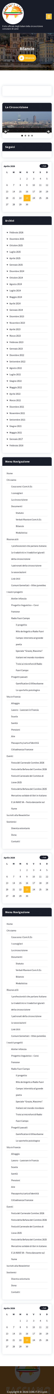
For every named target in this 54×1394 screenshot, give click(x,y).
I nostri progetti (15, 593)
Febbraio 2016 (16, 447)
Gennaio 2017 (16, 440)
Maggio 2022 (16, 389)
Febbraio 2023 (16, 343)
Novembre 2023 (17, 324)
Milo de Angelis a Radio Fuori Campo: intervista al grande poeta (30, 639)
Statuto (20, 514)
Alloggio (15, 705)
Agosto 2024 (16, 285)
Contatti (15, 843)
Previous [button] (6, 133)
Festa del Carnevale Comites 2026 (27, 764)
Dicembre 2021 (17, 408)
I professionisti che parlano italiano (29, 547)
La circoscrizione (19, 501)
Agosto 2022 (16, 369)
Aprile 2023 (15, 331)
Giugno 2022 (16, 382)
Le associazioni (18, 573)
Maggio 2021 (16, 434)
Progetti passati (19, 678)
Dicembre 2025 (17, 240)
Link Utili (15, 580)
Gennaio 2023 (16, 350)
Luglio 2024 (15, 292)
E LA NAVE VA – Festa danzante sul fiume (28, 807)
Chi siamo (11, 481)
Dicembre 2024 (17, 272)
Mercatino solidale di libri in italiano (29, 797)
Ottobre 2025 (16, 247)
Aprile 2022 (15, 395)
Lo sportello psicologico (28, 691)
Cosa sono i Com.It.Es (21, 488)
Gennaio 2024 (16, 311)
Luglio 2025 (15, 253)
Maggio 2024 (16, 298)
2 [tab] (25, 137)
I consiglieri (17, 494)
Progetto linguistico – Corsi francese (25, 610)
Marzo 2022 (15, 402)
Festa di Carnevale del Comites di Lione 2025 (27, 780)
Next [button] (48, 133)
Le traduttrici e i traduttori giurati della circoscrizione (27, 557)
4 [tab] (32, 137)
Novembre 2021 (17, 414)
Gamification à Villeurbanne (29, 685)
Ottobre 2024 (16, 279)
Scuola (14, 718)
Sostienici (11, 823)
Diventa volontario (20, 829)
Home (10, 475)
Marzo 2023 (15, 337)
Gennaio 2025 (16, 266)
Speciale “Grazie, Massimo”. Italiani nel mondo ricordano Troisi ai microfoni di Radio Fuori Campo (30, 662)
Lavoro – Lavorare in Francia (25, 711)
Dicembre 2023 (17, 318)
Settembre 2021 (17, 421)
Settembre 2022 (17, 363)
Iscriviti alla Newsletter (18, 816)
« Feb (44, 168)
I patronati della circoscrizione (26, 567)
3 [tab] (29, 137)
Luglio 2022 (15, 376)
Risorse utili (12, 541)
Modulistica (21, 534)
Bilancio (20, 527)
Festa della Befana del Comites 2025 (29, 790)
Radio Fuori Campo (20, 619)
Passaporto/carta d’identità (25, 744)
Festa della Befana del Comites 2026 (29, 771)
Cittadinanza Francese (22, 751)
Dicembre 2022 (17, 356)
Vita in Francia (13, 698)
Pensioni (15, 731)
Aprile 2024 (15, 305)
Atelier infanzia (18, 600)
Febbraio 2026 (16, 234)
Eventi (10, 757)
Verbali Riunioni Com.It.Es (28, 521)
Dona (13, 836)
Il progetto (21, 626)
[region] (27, 123)
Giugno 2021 (16, 427)
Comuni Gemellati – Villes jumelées (28, 587)
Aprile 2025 (15, 260)
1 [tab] (22, 137)
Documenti (16, 508)
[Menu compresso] (49, 16)
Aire (13, 738)
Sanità (14, 724)
